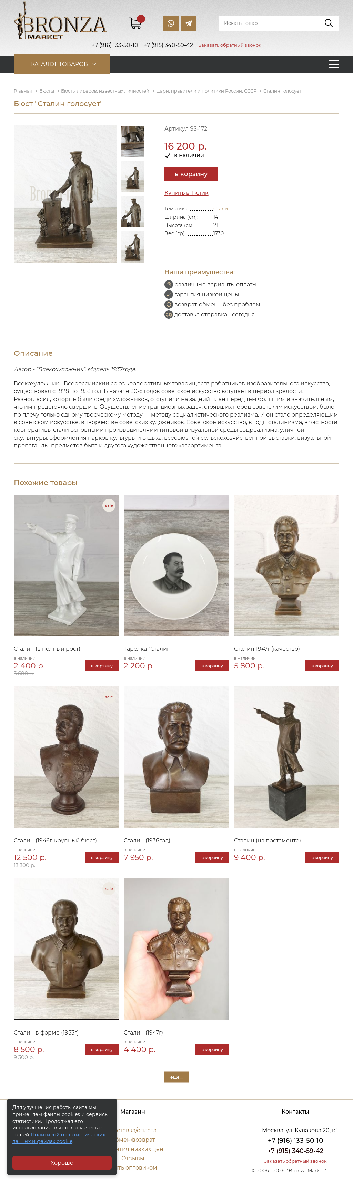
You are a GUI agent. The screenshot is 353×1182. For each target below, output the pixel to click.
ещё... (176, 1076)
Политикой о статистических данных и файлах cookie (58, 1138)
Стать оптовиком (133, 1167)
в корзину (191, 174)
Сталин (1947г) (143, 1032)
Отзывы (132, 1158)
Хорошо (62, 1163)
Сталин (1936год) (147, 840)
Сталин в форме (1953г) (46, 1032)
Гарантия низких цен (132, 1149)
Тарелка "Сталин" (148, 649)
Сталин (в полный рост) (47, 649)
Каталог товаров (59, 64)
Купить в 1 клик (186, 193)
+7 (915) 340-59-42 (295, 1151)
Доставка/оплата (133, 1130)
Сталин (222, 209)
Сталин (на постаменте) (267, 840)
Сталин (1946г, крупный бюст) (55, 840)
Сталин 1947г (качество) (267, 649)
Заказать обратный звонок (230, 45)
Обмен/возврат (132, 1139)
